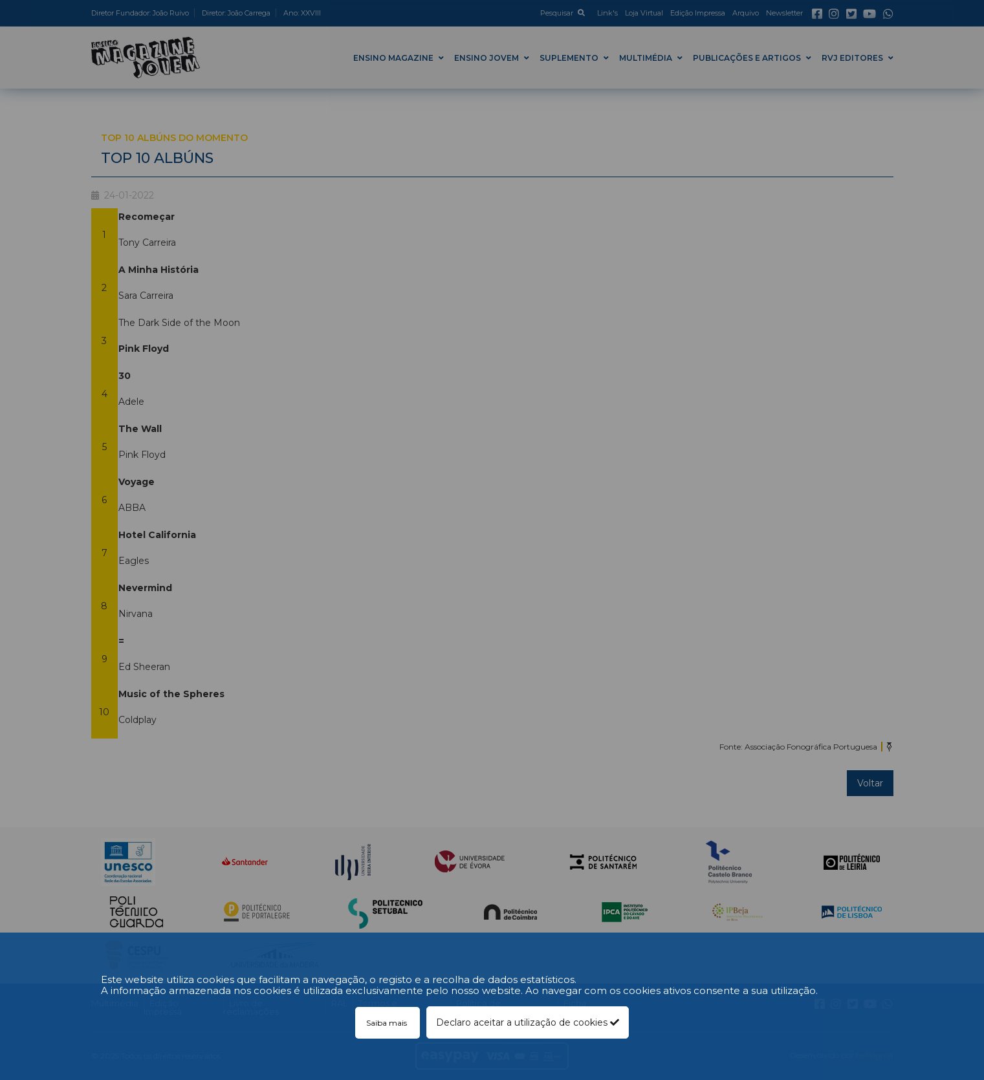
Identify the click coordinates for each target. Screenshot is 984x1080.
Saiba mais (387, 1023)
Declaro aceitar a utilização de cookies (527, 1022)
